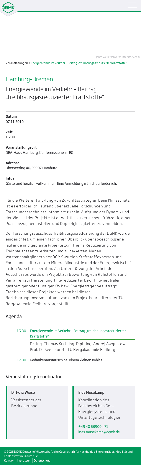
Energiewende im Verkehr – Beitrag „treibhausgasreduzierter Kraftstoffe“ (78, 333)
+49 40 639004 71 (93, 427)
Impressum (24, 460)
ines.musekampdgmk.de (99, 432)
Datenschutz (42, 460)
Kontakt (9, 460)
